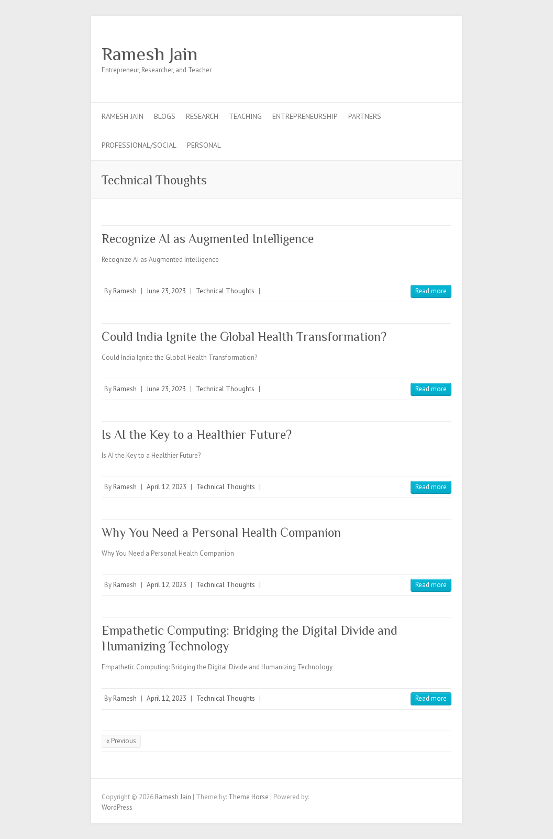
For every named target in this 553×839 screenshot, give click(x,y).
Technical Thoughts (225, 290)
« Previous (121, 740)
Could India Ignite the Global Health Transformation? (244, 336)
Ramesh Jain (149, 53)
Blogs (164, 116)
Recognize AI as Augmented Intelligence (208, 238)
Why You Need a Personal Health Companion (221, 532)
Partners (364, 116)
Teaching (245, 116)
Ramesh (125, 290)
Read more (431, 290)
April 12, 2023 (166, 486)
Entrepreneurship (305, 116)
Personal (204, 145)
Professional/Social (139, 145)
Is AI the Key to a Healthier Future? (197, 434)
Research (202, 116)
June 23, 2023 (166, 290)
